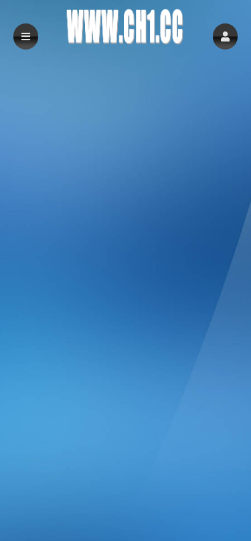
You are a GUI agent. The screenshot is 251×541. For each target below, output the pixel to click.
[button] (225, 36)
